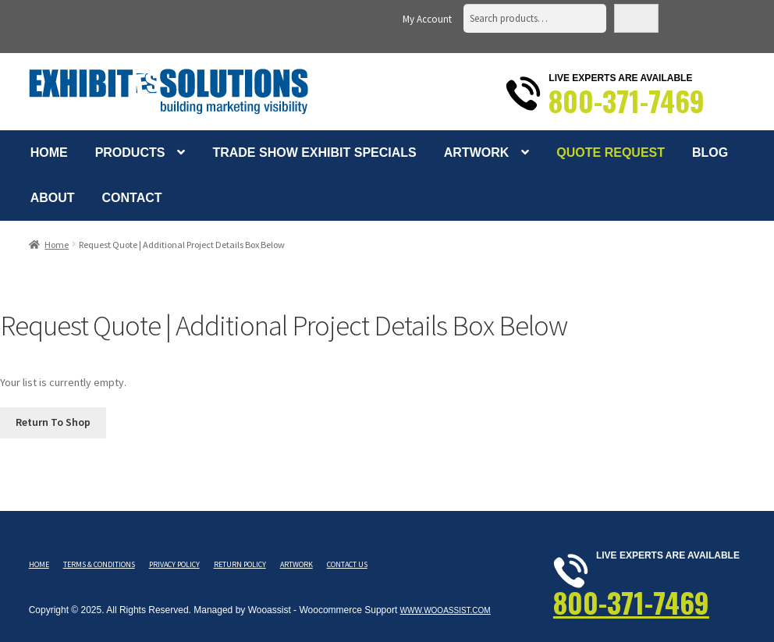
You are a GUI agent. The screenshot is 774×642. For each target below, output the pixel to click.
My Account (427, 19)
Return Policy (240, 564)
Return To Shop (53, 422)
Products (130, 152)
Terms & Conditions (99, 564)
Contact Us (347, 564)
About (52, 197)
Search (636, 18)
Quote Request (610, 152)
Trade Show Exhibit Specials (314, 152)
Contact (132, 197)
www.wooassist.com (445, 610)
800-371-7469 (627, 101)
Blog (710, 152)
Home (49, 152)
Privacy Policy (174, 564)
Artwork (476, 152)
